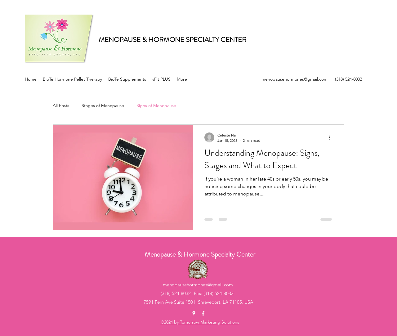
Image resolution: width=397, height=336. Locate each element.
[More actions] (332, 137)
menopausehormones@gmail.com (294, 79)
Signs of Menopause (156, 105)
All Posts (61, 105)
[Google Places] (194, 313)
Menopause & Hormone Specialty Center (200, 254)
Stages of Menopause (103, 105)
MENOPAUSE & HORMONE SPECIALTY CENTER (172, 39)
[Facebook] (203, 313)
